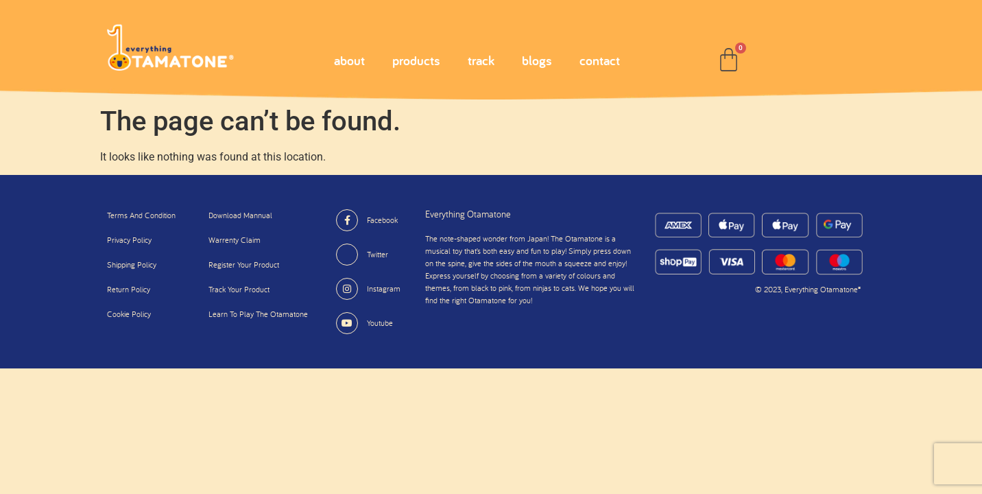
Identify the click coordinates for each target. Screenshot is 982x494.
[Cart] (728, 60)
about (349, 60)
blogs (537, 60)
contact (599, 60)
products (416, 60)
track (481, 60)
